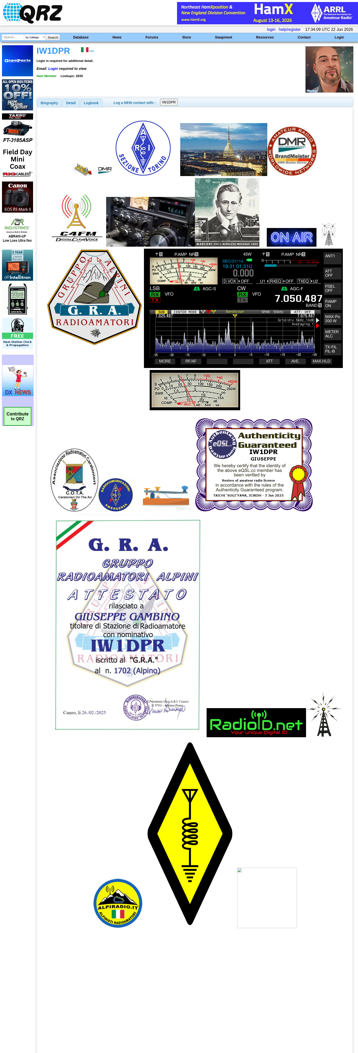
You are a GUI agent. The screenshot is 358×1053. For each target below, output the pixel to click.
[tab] (49, 103)
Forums (151, 37)
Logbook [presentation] (91, 103)
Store (186, 37)
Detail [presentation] (71, 103)
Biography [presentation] (49, 103)
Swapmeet (223, 37)
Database (81, 37)
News (117, 37)
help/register (290, 29)
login (271, 29)
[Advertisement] (125, 1001)
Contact (304, 37)
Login (339, 37)
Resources (265, 37)
